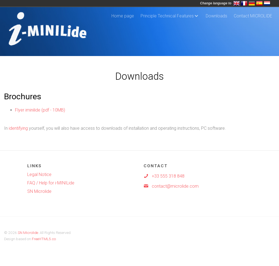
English (236, 3)
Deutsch (251, 3)
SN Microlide (39, 191)
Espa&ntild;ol (259, 3)
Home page (122, 15)
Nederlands (267, 3)
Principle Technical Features (167, 15)
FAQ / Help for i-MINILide (50, 182)
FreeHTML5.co (44, 239)
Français (244, 3)
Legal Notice (39, 174)
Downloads (216, 15)
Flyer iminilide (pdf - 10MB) (40, 110)
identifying (18, 128)
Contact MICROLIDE (253, 15)
